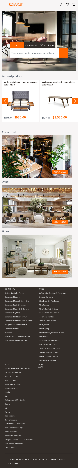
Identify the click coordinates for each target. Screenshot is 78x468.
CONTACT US (13, 459)
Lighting (8, 392)
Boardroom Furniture (46, 317)
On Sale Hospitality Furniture (15, 293)
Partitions (8, 333)
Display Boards (44, 325)
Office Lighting (44, 329)
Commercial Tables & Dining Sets (17, 301)
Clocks (7, 404)
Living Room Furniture (13, 372)
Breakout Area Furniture (47, 321)
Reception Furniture (46, 297)
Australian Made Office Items (49, 340)
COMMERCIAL (10, 289)
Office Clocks (43, 336)
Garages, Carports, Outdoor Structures (19, 439)
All (17, 45)
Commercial (31, 45)
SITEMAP (62, 459)
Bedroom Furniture (11, 380)
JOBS (30, 459)
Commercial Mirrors (12, 329)
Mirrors (7, 412)
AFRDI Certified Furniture (47, 360)
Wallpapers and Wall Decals (14, 400)
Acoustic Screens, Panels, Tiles (49, 348)
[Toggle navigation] (3, 5)
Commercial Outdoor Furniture (16, 317)
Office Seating (44, 305)
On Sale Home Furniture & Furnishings (18, 368)
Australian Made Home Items (15, 424)
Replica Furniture (11, 420)
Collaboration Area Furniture (49, 313)
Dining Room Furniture (13, 376)
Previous (5, 101)
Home (51, 45)
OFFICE (41, 289)
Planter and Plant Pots (13, 436)
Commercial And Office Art (48, 352)
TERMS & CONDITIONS (41, 459)
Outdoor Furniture (11, 388)
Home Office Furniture (13, 384)
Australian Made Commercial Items (17, 336)
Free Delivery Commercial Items (16, 340)
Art (6, 408)
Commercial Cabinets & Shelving (17, 309)
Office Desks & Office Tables (49, 301)
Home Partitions (11, 432)
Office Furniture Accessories (48, 356)
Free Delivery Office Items (48, 344)
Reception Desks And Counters (16, 325)
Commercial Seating (12, 297)
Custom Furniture (11, 447)
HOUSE (7, 364)
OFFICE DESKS (40, 365)
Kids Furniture (10, 416)
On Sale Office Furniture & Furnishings (52, 293)
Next (75, 101)
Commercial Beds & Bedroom (15, 305)
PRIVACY (54, 459)
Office (42, 45)
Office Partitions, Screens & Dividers (51, 333)
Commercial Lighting (12, 313)
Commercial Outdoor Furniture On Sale (19, 321)
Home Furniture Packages (14, 428)
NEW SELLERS (13, 463)
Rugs (6, 396)
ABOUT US (23, 459)
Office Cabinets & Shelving (48, 309)
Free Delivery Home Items (14, 444)
